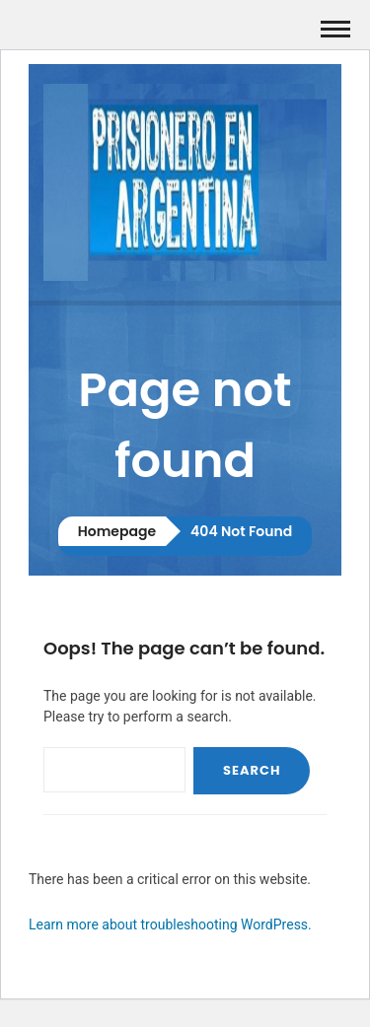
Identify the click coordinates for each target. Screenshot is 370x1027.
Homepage (117, 531)
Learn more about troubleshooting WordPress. (170, 924)
